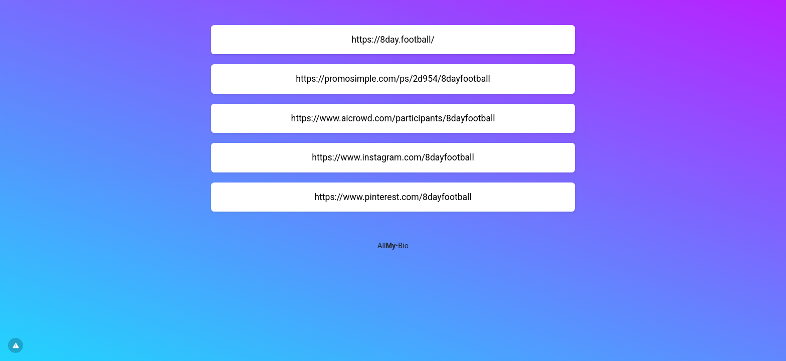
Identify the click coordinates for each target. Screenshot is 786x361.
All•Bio (393, 246)
